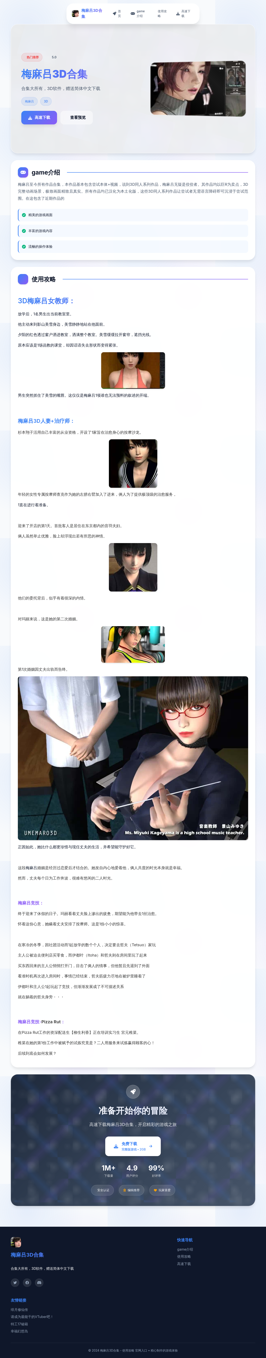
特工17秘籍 (19, 1324)
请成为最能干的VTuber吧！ (32, 1317)
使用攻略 (184, 1256)
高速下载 (184, 1264)
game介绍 (185, 1249)
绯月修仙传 (19, 1309)
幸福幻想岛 (19, 1331)
